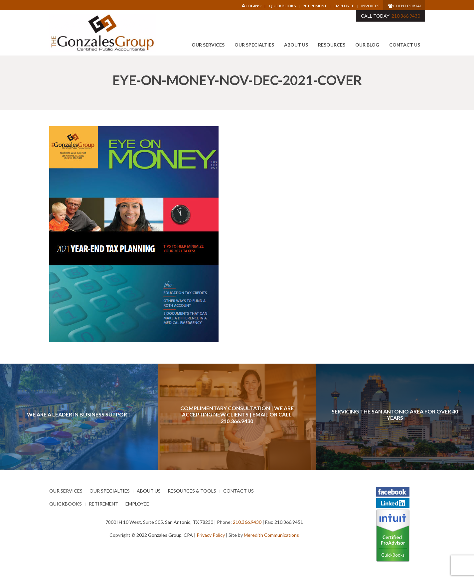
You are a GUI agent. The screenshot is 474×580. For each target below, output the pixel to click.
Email (260, 414)
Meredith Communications (271, 535)
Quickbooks (282, 5)
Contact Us (404, 45)
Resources (331, 45)
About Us (296, 45)
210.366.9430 (406, 16)
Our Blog (367, 45)
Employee (344, 6)
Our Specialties (254, 45)
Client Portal (405, 5)
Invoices (370, 6)
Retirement (315, 6)
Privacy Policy (211, 535)
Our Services (208, 45)
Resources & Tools (192, 491)
